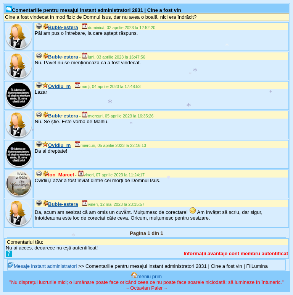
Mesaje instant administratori (42, 266)
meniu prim (146, 276)
